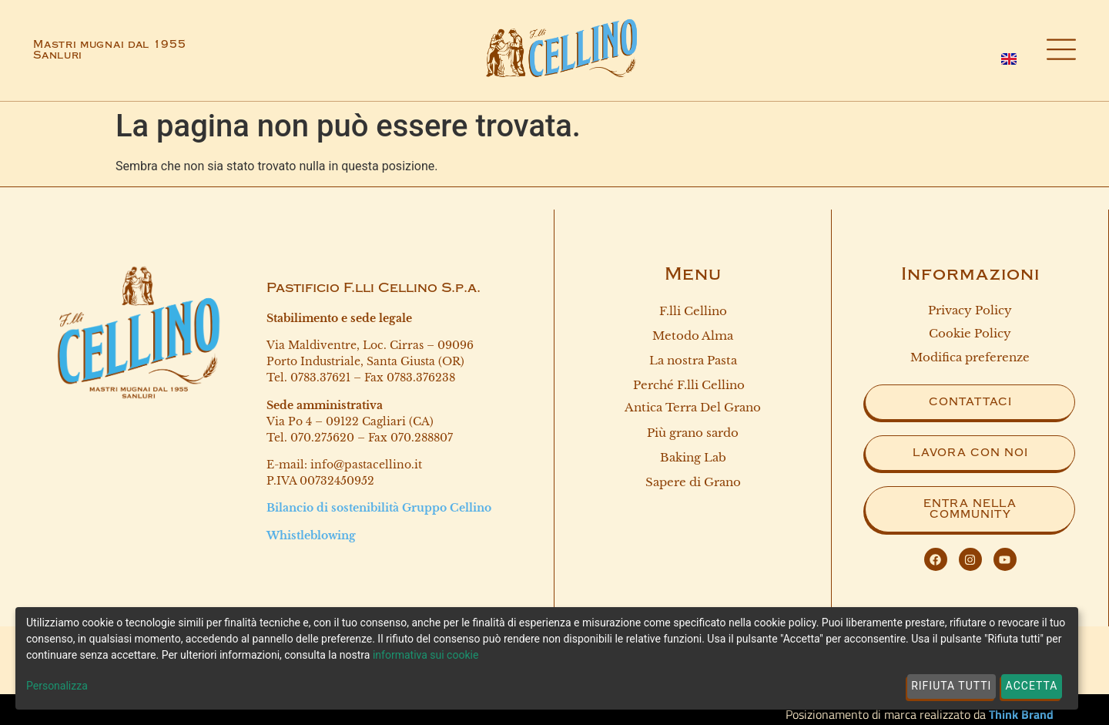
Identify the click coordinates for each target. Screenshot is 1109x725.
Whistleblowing (311, 535)
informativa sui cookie (425, 655)
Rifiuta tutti (951, 686)
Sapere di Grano (693, 483)
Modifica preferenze (970, 357)
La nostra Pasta (693, 361)
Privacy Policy (970, 310)
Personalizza (57, 686)
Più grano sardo (693, 433)
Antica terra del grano (693, 408)
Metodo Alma (692, 335)
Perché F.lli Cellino (692, 386)
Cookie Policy (970, 333)
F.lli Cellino (693, 311)
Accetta (1032, 686)
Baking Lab (693, 458)
